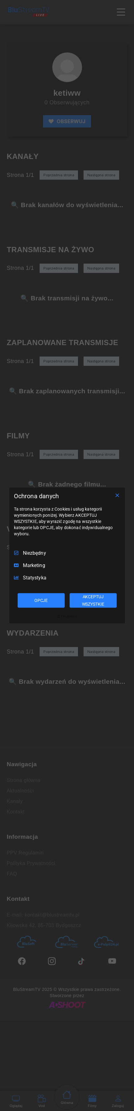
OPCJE (41, 600)
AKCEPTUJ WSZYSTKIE (93, 600)
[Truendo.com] (67, 616)
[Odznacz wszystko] (117, 495)
